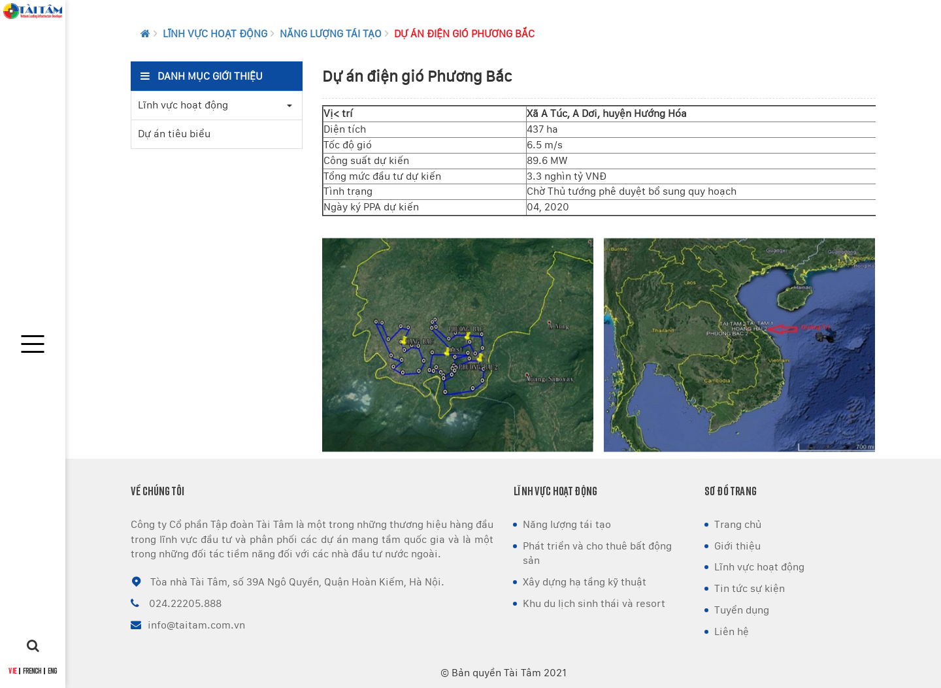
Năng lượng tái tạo (331, 33)
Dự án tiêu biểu (174, 133)
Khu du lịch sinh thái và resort (594, 603)
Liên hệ (731, 631)
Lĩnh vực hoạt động (215, 33)
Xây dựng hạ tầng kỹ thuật (584, 582)
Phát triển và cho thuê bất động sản (597, 553)
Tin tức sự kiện (749, 588)
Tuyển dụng (741, 610)
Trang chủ (737, 524)
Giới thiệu (737, 546)
